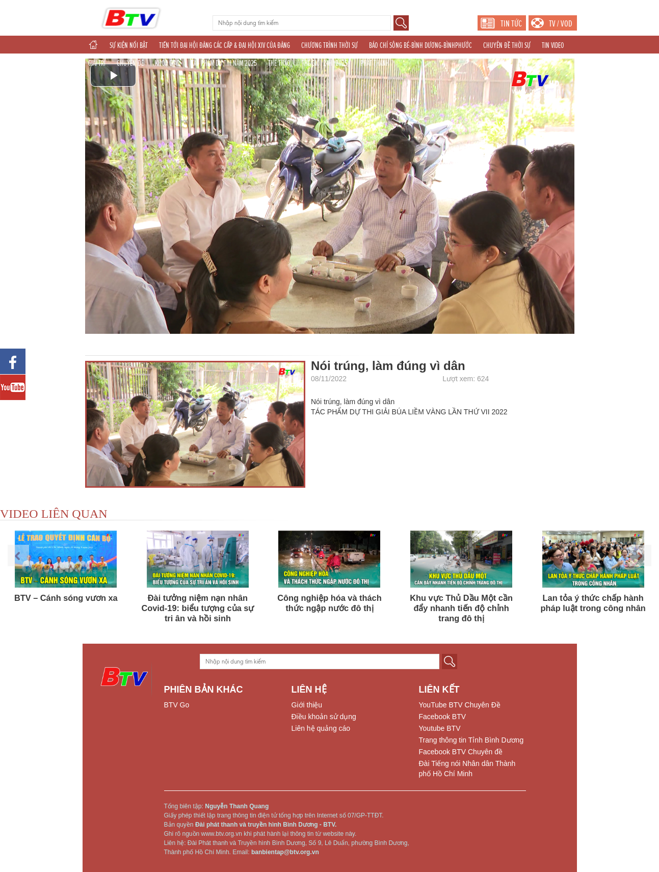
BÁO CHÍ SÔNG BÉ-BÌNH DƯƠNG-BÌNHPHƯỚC (420, 45)
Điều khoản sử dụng (324, 716)
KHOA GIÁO (167, 63)
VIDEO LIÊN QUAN (54, 513)
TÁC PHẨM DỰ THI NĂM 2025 (224, 63)
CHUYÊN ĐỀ (130, 63)
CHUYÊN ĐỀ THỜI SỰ (507, 45)
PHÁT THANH (374, 63)
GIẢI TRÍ (97, 63)
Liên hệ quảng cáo (321, 728)
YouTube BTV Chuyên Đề (459, 705)
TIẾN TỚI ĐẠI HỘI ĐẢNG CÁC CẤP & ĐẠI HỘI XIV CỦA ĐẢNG (224, 45)
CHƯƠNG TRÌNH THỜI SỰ (329, 45)
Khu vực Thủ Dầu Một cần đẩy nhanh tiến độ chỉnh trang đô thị (461, 608)
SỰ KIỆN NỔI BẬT (129, 45)
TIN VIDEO (553, 45)
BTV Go (177, 705)
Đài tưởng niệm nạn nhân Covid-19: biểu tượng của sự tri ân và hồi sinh (197, 608)
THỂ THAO (279, 63)
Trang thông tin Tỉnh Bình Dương (471, 740)
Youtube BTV (440, 728)
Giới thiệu (307, 705)
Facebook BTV (442, 716)
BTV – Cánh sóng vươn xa (66, 597)
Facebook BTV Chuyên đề (461, 752)
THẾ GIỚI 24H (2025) (325, 63)
